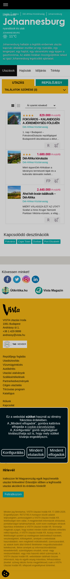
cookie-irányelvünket (41, 426)
